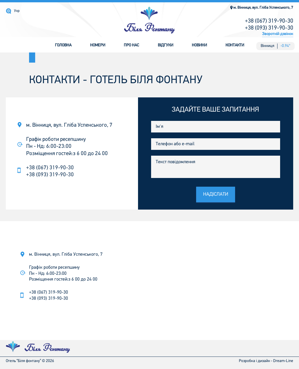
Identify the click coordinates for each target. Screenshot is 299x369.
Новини (199, 45)
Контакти (234, 45)
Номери (97, 45)
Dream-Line (283, 361)
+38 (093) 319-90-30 (269, 28)
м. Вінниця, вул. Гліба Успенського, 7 (261, 8)
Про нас (131, 45)
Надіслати (215, 194)
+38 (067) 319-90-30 (269, 21)
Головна (63, 45)
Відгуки (165, 45)
